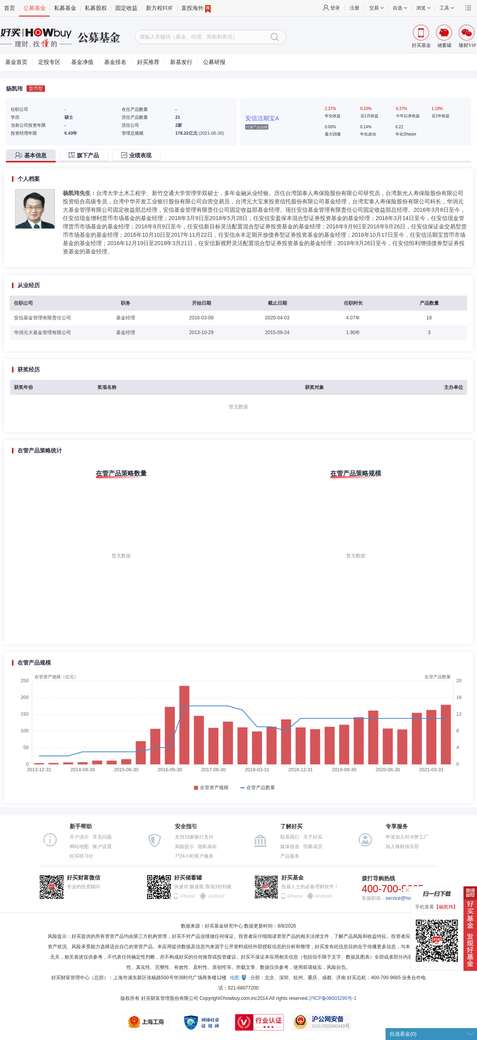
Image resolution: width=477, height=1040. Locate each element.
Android (216, 896)
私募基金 (65, 8)
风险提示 (184, 846)
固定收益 (126, 8)
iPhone (187, 896)
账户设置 (102, 846)
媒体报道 (289, 846)
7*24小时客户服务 (194, 856)
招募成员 (312, 846)
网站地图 (79, 846)
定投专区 (49, 62)
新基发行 (181, 62)
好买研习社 (81, 856)
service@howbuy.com (409, 898)
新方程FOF (159, 8)
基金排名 (115, 62)
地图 (234, 977)
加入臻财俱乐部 (402, 846)
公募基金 (34, 8)
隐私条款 (207, 846)
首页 (9, 8)
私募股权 (96, 8)
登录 (335, 8)
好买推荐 (148, 62)
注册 (354, 8)
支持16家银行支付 (194, 837)
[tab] (33, 155)
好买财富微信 (83, 878)
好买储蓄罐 (188, 878)
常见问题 (102, 837)
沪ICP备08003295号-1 (333, 998)
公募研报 (214, 62)
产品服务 (289, 856)
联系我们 (289, 837)
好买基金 (292, 878)
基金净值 (82, 62)
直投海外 (196, 8)
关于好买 (312, 837)
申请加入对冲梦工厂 (407, 837)
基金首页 (16, 62)
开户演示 (79, 837)
